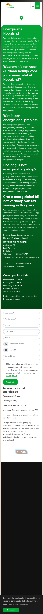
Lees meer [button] (24, 604)
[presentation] (18, 458)
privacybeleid (11, 376)
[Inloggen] (33, 5)
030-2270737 (22, 254)
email (17, 299)
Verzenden (10, 382)
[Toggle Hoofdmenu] (37, 5)
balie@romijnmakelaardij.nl (27, 257)
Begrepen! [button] (11, 610)
